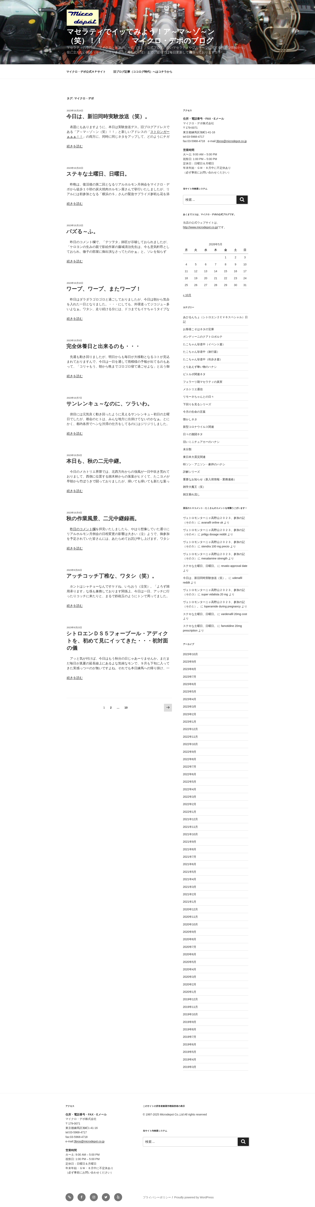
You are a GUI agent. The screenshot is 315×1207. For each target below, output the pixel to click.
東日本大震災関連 (194, 456)
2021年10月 (190, 834)
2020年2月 (189, 984)
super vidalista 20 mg (214, 594)
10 (126, 708)
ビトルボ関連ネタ (194, 374)
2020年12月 (190, 909)
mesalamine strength (214, 558)
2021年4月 (189, 879)
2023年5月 (189, 691)
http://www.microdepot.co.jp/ (200, 227)
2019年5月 (189, 1051)
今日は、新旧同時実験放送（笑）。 (108, 116)
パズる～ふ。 (82, 231)
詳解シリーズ (191, 471)
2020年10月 (190, 924)
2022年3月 (189, 796)
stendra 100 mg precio (215, 546)
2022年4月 (189, 789)
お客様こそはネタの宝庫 (198, 329)
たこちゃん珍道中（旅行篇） (201, 351)
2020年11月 (190, 916)
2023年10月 (190, 654)
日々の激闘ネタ (193, 434)
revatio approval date (234, 565)
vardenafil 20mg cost (234, 614)
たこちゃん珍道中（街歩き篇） (202, 359)
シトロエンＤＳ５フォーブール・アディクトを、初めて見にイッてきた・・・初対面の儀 (117, 640)
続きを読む (75, 146)
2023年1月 (189, 721)
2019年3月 (189, 1066)
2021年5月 (189, 871)
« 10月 (187, 295)
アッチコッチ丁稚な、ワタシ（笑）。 (111, 576)
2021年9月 (189, 841)
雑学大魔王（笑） (194, 486)
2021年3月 (189, 886)
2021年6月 (189, 864)
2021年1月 (189, 901)
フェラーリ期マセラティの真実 (202, 381)
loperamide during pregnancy (222, 606)
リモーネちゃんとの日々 (198, 396)
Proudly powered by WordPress (194, 1197)
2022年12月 (190, 729)
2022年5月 (189, 781)
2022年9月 (189, 751)
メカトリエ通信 (193, 389)
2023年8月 (189, 669)
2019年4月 (189, 1059)
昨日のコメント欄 (83, 529)
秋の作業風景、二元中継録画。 (103, 518)
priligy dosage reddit (213, 534)
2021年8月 (189, 849)
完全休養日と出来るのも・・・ (103, 346)
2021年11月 (190, 826)
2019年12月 (190, 999)
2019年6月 (189, 1044)
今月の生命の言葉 (194, 411)
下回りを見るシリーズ (197, 404)
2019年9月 (189, 1022)
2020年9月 (189, 931)
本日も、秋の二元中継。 (95, 461)
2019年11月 (190, 1006)
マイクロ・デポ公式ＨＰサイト (86, 71)
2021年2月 (189, 894)
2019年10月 (190, 1014)
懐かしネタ (190, 419)
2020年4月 (189, 969)
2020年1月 (189, 991)
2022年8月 (189, 759)
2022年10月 (190, 744)
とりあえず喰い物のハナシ (200, 366)
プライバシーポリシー (157, 1197)
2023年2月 (189, 714)
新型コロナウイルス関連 (198, 426)
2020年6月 (189, 954)
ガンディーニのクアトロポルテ (202, 336)
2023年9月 (189, 661)
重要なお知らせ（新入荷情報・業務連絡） (209, 479)
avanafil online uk (212, 522)
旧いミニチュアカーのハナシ (201, 441)
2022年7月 (189, 766)
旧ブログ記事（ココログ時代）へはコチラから (142, 71)
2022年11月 (190, 736)
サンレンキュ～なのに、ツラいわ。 (109, 404)
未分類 (187, 449)
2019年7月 (189, 1036)
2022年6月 (189, 774)
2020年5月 (189, 962)
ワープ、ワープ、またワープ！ (103, 289)
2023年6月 (189, 684)
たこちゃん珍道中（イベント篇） (204, 344)
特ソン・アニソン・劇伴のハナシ (204, 464)
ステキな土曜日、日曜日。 (98, 174)
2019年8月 (189, 1029)
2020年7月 (189, 946)
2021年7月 (189, 856)
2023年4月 (189, 699)
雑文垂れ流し (191, 494)
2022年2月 (189, 804)
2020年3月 (189, 976)
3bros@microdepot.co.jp (231, 141)
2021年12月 (190, 819)
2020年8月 (189, 939)
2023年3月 (189, 706)
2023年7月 (189, 676)
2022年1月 (189, 811)
